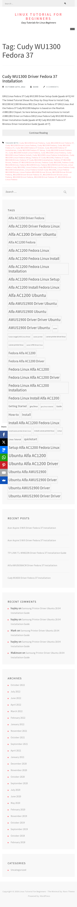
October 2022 (18, 684)
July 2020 (15, 789)
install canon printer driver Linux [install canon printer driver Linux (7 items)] (20, 431)
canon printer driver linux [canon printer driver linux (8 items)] (56, 336)
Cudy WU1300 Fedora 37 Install (30, 148)
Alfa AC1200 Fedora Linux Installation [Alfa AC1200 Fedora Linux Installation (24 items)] (29, 269)
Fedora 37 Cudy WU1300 (43, 157)
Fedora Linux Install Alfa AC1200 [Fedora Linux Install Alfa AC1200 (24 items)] (34, 398)
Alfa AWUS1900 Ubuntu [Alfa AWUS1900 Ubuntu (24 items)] (27, 311)
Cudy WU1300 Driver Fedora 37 (60, 143)
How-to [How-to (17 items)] (14, 415)
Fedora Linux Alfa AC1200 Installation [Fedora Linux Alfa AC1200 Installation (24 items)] (29, 387)
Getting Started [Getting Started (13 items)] (18, 406)
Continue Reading (38, 132)
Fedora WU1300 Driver (30, 165)
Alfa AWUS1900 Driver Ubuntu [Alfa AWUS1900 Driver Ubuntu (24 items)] (33, 303)
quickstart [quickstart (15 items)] (30, 439)
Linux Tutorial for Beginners (38, 16)
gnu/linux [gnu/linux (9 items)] (34, 406)
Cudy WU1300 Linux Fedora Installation (51, 155)
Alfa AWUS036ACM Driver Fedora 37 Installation (32, 565)
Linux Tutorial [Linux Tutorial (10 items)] (15, 439)
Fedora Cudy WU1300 (51, 162)
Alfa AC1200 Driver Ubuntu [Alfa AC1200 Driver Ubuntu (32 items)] (32, 234)
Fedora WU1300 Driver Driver (54, 165)
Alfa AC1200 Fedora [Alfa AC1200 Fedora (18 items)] (22, 242)
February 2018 (18, 842)
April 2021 (16, 750)
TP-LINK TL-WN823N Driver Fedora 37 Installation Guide (37, 552)
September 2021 (19, 743)
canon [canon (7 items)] (55, 329)
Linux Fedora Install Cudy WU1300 (40, 170)
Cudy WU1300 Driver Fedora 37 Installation (29, 79)
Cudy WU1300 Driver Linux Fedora (21, 145)
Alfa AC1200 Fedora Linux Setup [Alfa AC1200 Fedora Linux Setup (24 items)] (34, 279)
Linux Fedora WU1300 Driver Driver (35, 172)
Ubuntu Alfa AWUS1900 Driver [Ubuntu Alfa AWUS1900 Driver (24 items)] (33, 479)
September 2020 (19, 783)
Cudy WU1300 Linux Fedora (53, 152)
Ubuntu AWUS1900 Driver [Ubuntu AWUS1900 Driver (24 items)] (29, 487)
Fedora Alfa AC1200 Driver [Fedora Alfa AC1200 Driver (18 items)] (26, 361)
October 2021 (18, 737)
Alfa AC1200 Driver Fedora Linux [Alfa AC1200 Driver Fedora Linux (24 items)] (34, 226)
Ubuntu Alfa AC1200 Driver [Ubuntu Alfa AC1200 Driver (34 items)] (33, 463)
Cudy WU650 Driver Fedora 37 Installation (29, 577)
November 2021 (19, 730)
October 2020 (18, 776)
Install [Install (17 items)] (26, 415)
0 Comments (52, 87)
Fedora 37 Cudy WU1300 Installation (36, 160)
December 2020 (19, 763)
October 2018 (18, 835)
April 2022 (16, 704)
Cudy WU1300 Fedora (47, 145)
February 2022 (18, 717)
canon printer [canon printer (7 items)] (38, 337)
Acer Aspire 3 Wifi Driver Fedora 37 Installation (32, 527)
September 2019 (19, 829)
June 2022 (16, 698)
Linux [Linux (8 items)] (59, 431)
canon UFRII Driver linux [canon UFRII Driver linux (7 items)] (35, 345)
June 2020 (16, 796)
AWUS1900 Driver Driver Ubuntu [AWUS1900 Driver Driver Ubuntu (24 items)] (35, 319)
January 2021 (17, 757)
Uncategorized (18, 869)
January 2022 (17, 724)
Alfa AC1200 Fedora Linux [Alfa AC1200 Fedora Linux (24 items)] (29, 250)
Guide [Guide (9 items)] (59, 406)
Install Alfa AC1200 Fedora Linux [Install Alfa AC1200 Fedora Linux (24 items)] (34, 422)
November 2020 (19, 770)
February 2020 (18, 809)
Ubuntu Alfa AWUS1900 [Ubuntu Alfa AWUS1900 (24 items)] (27, 471)
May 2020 (15, 802)
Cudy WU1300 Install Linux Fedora (24, 152)
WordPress (45, 896)
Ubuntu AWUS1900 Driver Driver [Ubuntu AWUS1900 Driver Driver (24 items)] (35, 496)
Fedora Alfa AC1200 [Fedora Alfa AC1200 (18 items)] (22, 353)
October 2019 (18, 822)
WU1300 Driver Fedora (23, 177)
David (35, 87)
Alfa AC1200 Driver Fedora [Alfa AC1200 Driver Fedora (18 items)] (26, 218)
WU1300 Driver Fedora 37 (45, 177)
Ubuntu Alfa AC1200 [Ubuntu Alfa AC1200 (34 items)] (27, 455)
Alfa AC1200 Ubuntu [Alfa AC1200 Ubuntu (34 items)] (27, 295)
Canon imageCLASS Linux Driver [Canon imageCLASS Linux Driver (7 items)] (19, 337)
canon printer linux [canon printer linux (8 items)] (16, 345)
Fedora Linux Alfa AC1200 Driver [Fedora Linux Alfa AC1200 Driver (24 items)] (34, 377)
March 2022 (16, 711)
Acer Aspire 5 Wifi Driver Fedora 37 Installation (32, 540)
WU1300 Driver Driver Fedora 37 (27, 174)
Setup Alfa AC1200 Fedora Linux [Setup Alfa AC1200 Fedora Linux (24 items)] (34, 447)
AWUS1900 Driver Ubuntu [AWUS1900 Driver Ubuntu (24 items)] (29, 327)
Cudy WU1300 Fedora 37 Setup (31, 150)
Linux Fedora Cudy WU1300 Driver (41, 167)
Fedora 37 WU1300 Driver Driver (26, 162)
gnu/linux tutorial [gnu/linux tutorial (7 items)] (47, 407)
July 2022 (15, 691)
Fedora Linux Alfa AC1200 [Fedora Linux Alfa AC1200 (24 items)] (29, 369)
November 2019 (19, 816)
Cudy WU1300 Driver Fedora (32, 143)
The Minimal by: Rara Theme (61, 891)
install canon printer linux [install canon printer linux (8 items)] (44, 431)
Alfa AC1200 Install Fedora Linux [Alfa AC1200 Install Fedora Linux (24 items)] (34, 287)
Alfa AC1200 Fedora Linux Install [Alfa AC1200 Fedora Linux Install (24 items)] (34, 258)
